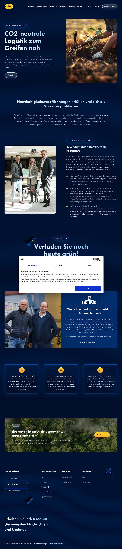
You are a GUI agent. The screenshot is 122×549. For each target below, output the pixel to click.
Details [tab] (61, 265)
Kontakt (79, 6)
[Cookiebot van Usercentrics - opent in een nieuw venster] (93, 259)
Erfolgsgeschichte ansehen (89, 342)
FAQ (83, 477)
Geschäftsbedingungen (40, 543)
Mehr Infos (11, 75)
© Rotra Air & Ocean (11, 543)
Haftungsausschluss (25, 543)
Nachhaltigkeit (46, 492)
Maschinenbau (66, 482)
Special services (47, 497)
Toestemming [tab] (32, 265)
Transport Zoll (46, 487)
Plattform (31, 6)
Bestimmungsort (86, 482)
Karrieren (72, 6)
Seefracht (45, 477)
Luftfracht (44, 482)
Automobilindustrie (67, 477)
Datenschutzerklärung (56, 543)
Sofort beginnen (102, 435)
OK (88, 288)
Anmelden (97, 6)
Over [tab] (89, 265)
